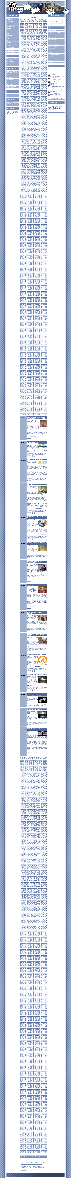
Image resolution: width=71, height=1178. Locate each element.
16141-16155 (44, 313)
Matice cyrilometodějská (54, 44)
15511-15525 (30, 301)
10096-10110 (23, 194)
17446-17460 (37, 340)
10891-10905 (30, 209)
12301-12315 (44, 237)
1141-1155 (23, 35)
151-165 (35, 20)
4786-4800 (23, 99)
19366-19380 (37, 378)
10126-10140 (37, 194)
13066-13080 (37, 252)
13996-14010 (23, 271)
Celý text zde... (43, 433)
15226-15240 (37, 295)
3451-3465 (29, 75)
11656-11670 (23, 225)
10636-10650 (23, 204)
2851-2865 (32, 64)
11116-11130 (23, 214)
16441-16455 (44, 319)
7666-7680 (40, 149)
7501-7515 (29, 147)
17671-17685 (30, 344)
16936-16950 (23, 330)
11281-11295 (44, 216)
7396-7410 (40, 145)
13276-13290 (23, 257)
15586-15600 (37, 303)
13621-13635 (44, 263)
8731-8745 (34, 169)
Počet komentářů (37, 436)
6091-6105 (32, 122)
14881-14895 (44, 288)
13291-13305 (30, 257)
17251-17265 (30, 336)
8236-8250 (26, 160)
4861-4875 (26, 100)
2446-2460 (32, 57)
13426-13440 (37, 260)
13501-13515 (44, 261)
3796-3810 (32, 81)
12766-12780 (37, 246)
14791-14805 (30, 287)
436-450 (40, 24)
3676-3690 (38, 79)
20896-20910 (23, 409)
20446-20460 (37, 400)
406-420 (31, 24)
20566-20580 (37, 402)
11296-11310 (23, 218)
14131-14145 (30, 274)
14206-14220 (37, 275)
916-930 (22, 31)
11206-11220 (37, 215)
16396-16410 (23, 319)
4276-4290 (34, 90)
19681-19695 (44, 384)
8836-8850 (23, 171)
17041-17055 (44, 331)
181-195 (44, 20)
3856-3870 (29, 82)
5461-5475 (23, 111)
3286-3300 (43, 72)
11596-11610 (23, 224)
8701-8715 (23, 169)
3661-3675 (32, 79)
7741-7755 (43, 151)
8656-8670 (32, 167)
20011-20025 (30, 391)
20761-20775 (44, 405)
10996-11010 (23, 212)
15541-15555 (44, 301)
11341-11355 (44, 218)
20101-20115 (44, 392)
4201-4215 (32, 88)
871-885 (36, 30)
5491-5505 (34, 111)
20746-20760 (37, 405)
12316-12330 (23, 238)
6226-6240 (32, 124)
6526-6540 (43, 129)
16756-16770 (23, 327)
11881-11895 (44, 228)
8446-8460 (29, 164)
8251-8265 (32, 160)
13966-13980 (37, 270)
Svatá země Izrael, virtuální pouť (55, 42)
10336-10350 (23, 198)
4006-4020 (34, 85)
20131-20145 (30, 394)
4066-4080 (32, 86)
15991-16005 (30, 311)
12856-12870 (23, 249)
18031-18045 (30, 352)
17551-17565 (30, 342)
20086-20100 (37, 392)
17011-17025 (30, 331)
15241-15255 (44, 295)
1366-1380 (32, 38)
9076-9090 (38, 175)
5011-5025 (32, 103)
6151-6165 (29, 123)
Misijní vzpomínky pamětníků (34, 709)
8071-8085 (40, 157)
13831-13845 (30, 268)
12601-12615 (44, 243)
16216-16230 (23, 316)
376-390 (22, 24)
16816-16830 (23, 328)
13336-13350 (23, 258)
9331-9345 (32, 179)
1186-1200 (40, 35)
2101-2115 (29, 51)
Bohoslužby (9, 22)
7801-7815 (40, 152)
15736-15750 (23, 306)
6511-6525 (38, 129)
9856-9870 (26, 189)
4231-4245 (43, 88)
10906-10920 (37, 209)
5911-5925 (40, 118)
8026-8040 (23, 157)
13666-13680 (37, 264)
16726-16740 (37, 325)
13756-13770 (23, 267)
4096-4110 (43, 86)
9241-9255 (23, 178)
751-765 (26, 29)
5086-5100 (34, 104)
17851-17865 (30, 348)
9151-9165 (40, 176)
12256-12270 (23, 237)
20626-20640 (37, 403)
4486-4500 (38, 93)
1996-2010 (40, 49)
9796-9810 (29, 188)
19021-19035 (44, 371)
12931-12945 (30, 250)
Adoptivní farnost (10, 26)
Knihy (8, 40)
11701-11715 (44, 225)
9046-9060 (26, 175)
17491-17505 (30, 341)
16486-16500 (37, 321)
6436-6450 (34, 128)
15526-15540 (37, 301)
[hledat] (56, 21)
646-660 (22, 27)
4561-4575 (40, 94)
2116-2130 (34, 51)
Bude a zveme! (10, 21)
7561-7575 (26, 148)
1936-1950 (43, 48)
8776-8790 (26, 170)
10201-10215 (44, 195)
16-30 (25, 19)
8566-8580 (23, 166)
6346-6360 (26, 127)
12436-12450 (23, 240)
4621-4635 (38, 96)
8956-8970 (43, 172)
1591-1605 (40, 42)
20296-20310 (23, 397)
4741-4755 (32, 98)
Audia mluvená (10, 84)
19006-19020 (37, 371)
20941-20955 (44, 409)
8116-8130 (32, 158)
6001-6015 (23, 121)
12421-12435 (44, 239)
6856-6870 (40, 135)
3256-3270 (32, 72)
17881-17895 (44, 348)
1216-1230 (26, 36)
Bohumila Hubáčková (34, 668)
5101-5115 (40, 104)
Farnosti (8, 24)
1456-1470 (40, 39)
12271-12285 (30, 237)
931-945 (26, 31)
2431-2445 (26, 57)
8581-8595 (29, 166)
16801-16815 (44, 327)
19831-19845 (30, 388)
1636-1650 (32, 43)
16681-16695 (44, 324)
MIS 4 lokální (9, 81)
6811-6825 (23, 135)
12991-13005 (30, 251)
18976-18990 (23, 371)
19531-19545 (30, 382)
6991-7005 (40, 137)
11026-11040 (37, 212)
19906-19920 (37, 389)
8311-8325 (29, 161)
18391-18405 (30, 359)
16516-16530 (23, 322)
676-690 (31, 27)
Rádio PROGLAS (52, 37)
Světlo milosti (30, 484)
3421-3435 (43, 74)
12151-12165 (30, 234)
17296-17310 (23, 337)
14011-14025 (30, 271)
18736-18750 (23, 366)
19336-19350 (23, 378)
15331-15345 (30, 298)
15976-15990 (23, 311)
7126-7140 (40, 140)
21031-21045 (30, 411)
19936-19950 (23, 390)
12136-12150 (23, 234)
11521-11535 (44, 221)
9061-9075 (32, 175)
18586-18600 (37, 362)
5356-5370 (34, 109)
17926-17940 (37, 349)
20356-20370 (23, 398)
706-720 (40, 27)
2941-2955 (40, 66)
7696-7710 (26, 151)
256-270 (40, 21)
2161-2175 (26, 53)
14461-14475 (44, 280)
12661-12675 (44, 244)
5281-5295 (32, 108)
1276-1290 (23, 37)
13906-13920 (37, 269)
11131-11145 (30, 214)
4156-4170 (40, 87)
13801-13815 (44, 267)
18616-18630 (23, 364)
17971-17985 (30, 350)
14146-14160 (37, 274)
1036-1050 (35, 32)
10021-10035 (40, 191)
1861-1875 (40, 47)
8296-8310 (23, 161)
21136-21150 (23, 414)
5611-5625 (29, 114)
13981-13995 (44, 270)
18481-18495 (44, 360)
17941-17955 (44, 349)
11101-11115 (44, 213)
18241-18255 (44, 355)
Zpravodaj (9, 28)
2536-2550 (40, 59)
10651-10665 (30, 204)
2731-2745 (38, 62)
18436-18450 (23, 360)
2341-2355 (43, 55)
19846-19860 (37, 388)
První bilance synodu (32, 442)
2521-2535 (34, 59)
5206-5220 (29, 106)
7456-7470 (38, 146)
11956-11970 (23, 231)
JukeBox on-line (52, 48)
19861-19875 (44, 388)
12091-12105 (30, 233)
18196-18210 (23, 355)
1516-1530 (38, 41)
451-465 (45, 24)
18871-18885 (30, 368)
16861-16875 (44, 328)
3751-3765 (40, 80)
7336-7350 (43, 143)
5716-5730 (43, 115)
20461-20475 (44, 400)
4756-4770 (38, 98)
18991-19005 (30, 371)
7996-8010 (38, 155)
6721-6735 (40, 133)
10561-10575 (44, 202)
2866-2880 (38, 64)
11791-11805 (30, 227)
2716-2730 (32, 62)
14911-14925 (30, 289)
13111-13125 (30, 254)
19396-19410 (23, 379)
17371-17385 (30, 338)
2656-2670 (34, 61)
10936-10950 (23, 210)
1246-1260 (38, 36)
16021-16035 (44, 311)
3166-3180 (23, 70)
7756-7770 (23, 152)
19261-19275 (44, 376)
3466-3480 (34, 75)
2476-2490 (43, 57)
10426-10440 (37, 200)
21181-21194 (44, 414)
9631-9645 (43, 184)
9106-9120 (23, 176)
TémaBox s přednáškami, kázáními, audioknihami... (56, 50)
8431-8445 (23, 164)
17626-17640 (37, 343)
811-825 (45, 29)
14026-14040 (37, 271)
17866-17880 (37, 348)
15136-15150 (23, 294)
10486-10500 (37, 201)
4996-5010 (26, 103)
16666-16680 (37, 324)
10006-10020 (33, 191)
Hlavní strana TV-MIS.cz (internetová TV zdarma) (12, 72)
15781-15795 (44, 306)
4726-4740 (26, 98)
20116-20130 (23, 394)
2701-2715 (26, 62)
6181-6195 (40, 123)
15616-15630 (23, 304)
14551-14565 (30, 282)
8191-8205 (34, 159)
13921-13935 (44, 269)
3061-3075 (34, 68)
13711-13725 (30, 266)
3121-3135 (32, 69)
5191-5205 (23, 106)
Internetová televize (53, 39)
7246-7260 (34, 142)
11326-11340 (37, 218)
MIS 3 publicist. (10, 79)
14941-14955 (44, 289)
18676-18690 (23, 365)
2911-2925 (29, 66)
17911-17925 (30, 349)
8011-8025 (43, 155)
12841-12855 (44, 248)
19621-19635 (44, 383)
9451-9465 (26, 182)
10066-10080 (35, 193)
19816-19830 (23, 388)
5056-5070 (23, 104)
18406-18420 (37, 359)
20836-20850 (23, 408)
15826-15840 (37, 307)
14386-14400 (37, 279)
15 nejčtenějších (10, 52)
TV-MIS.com (40, 1)
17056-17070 (23, 333)
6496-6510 (32, 129)
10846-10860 (37, 208)
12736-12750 (23, 246)
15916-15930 (23, 310)
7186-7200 (38, 141)
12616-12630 (23, 244)
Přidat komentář (36, 705)
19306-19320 (37, 377)
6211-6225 (26, 124)
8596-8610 (34, 166)
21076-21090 (23, 413)
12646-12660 (37, 244)
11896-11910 (23, 230)
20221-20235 (44, 395)
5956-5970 (32, 120)
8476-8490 (40, 164)
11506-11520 (37, 221)
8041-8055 (29, 157)
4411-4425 (34, 92)
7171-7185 (32, 141)
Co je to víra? (30, 585)
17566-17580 (37, 342)
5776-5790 (40, 116)
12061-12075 (44, 232)
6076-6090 (26, 122)
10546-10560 (37, 202)
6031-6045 (34, 121)
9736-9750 (32, 187)
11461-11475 (44, 220)
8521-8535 (32, 165)
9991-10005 (26, 191)
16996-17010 (23, 331)
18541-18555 (44, 361)
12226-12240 (37, 236)
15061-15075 (44, 292)
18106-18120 (37, 353)
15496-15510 (23, 301)
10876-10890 (23, 209)
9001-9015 (34, 173)
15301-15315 (44, 297)
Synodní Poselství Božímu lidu (34, 459)
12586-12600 (37, 243)
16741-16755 (44, 325)
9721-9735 (26, 187)
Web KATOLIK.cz (52, 34)
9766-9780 (43, 187)
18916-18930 (23, 370)
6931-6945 (43, 136)
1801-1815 (43, 45)
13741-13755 (44, 266)
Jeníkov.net (51, 52)
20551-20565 (30, 402)
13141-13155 (44, 254)
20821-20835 (44, 407)
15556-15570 (23, 303)
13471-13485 (30, 261)
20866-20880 (37, 408)
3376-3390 (26, 74)
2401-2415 (40, 56)
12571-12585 (30, 243)
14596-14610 (23, 283)
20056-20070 (23, 392)
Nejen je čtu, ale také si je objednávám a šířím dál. (53, 94)
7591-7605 (38, 148)
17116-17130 (23, 334)
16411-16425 (30, 319)
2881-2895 (43, 64)
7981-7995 (32, 155)
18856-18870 (23, 368)
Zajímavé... (9, 42)
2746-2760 (43, 62)
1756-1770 (26, 45)
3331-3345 (34, 73)
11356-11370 (23, 219)
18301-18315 (44, 356)
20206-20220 (37, 395)
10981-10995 (44, 210)
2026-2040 (26, 50)
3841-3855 (23, 82)
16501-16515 (44, 321)
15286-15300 (37, 297)
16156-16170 (23, 315)
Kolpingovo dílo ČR (53, 56)
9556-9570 (40, 183)
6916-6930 (38, 136)
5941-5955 (26, 120)
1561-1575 (29, 42)
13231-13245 (30, 256)
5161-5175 (38, 105)
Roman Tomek (33, 453)
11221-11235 (44, 215)
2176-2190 (32, 53)
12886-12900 (37, 249)
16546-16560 (37, 322)
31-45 (28, 19)
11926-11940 (37, 230)
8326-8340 (34, 161)
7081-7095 (23, 140)
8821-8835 (43, 170)
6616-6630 (26, 131)
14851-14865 (30, 288)
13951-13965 (30, 270)
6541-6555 (23, 130)
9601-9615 (32, 184)
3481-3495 (40, 75)
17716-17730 (23, 346)
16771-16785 (30, 327)
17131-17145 (30, 334)
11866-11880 (37, 228)
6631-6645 (32, 131)
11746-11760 (37, 226)
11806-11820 (37, 227)
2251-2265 (34, 54)
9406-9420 (34, 181)
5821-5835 (32, 117)
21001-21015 (44, 410)
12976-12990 (23, 251)
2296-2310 (26, 55)
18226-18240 (37, 355)
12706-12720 (37, 245)
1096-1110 (32, 33)
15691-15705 (30, 305)
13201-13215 (44, 255)
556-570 (22, 26)
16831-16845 (30, 328)
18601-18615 (44, 362)
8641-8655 (26, 167)
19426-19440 (37, 379)
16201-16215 (44, 315)
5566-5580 (38, 112)
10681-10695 (44, 204)
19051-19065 (30, 372)
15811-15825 (30, 307)
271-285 (45, 21)
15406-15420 (37, 299)
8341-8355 (40, 161)
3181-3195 (29, 70)
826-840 (22, 30)
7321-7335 (38, 143)
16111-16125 (30, 313)
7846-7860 (32, 153)
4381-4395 (23, 92)
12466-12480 (37, 240)
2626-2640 (23, 61)
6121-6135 (43, 122)
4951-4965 (34, 102)
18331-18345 (30, 358)
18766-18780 (37, 366)
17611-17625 (30, 343)
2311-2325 (32, 55)
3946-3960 (38, 84)
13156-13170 (23, 255)
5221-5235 (34, 106)
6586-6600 (40, 130)
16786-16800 (37, 327)
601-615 (36, 26)
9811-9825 (34, 188)
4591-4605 (26, 96)
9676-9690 (34, 185)
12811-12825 (30, 248)
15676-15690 (23, 305)
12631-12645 (30, 244)
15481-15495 (44, 300)
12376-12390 (23, 239)
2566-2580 (26, 60)
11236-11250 (23, 216)
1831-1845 (29, 47)
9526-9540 (29, 183)
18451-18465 (30, 360)
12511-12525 (30, 242)
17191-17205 (30, 335)
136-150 (30, 20)
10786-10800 (37, 207)
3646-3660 (26, 79)
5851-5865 (43, 117)
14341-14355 (44, 277)
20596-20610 (23, 403)
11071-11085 (30, 213)
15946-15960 (37, 310)
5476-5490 (29, 111)
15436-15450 (23, 300)
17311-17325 (30, 337)
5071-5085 (29, 104)
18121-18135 (44, 353)
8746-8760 (40, 169)
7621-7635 (23, 149)
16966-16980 (37, 330)
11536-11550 (23, 222)
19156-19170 (23, 374)
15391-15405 (30, 299)
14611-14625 (30, 283)
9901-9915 (43, 189)
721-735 (45, 27)
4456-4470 (26, 93)
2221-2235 (23, 54)
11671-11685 (30, 225)
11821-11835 (44, 227)
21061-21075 (44, 411)
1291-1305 (29, 37)
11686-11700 (37, 225)
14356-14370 (23, 279)
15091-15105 (30, 293)
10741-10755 (44, 206)
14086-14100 (37, 273)
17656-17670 (23, 344)
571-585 (26, 26)
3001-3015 (38, 67)
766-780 (31, 29)
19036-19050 (23, 372)
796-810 (40, 29)
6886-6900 (26, 136)
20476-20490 (23, 401)
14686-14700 (37, 285)
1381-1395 (38, 38)
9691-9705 (40, 185)
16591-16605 (30, 323)
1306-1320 (34, 37)
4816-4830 (34, 99)
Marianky (9, 38)
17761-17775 (44, 346)
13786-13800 (37, 267)
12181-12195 (44, 234)
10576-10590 (23, 203)
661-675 (26, 27)
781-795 (36, 29)
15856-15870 (23, 309)
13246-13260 (37, 256)
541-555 (45, 25)
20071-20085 (30, 392)
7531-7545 (40, 147)
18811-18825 (30, 367)
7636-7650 (29, 149)
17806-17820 (37, 347)
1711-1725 (34, 44)
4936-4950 (29, 102)
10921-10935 (44, 209)
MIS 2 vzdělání (10, 77)
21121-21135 (44, 413)
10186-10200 (37, 195)
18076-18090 (23, 353)
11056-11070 (23, 213)
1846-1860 (34, 47)
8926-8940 (32, 172)
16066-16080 (37, 312)
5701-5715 (38, 115)
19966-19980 (37, 390)
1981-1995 (34, 49)
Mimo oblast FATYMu (11, 44)
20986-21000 (37, 410)
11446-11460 (37, 220)
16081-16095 (44, 312)
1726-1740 (40, 44)
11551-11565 (30, 222)
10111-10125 (30, 194)
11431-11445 (30, 220)
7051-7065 (38, 139)
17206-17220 (37, 335)
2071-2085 (43, 50)
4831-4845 (40, 99)
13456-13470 (23, 261)
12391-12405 (30, 239)
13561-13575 (44, 262)
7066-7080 (43, 139)
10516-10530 (23, 202)
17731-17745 (30, 346)
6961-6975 (29, 137)
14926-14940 (37, 289)
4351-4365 (38, 91)
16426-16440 (37, 319)
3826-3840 (43, 81)
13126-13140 (37, 254)
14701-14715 (44, 285)
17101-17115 (44, 333)
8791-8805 (32, 170)
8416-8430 (43, 163)
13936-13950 (23, 270)
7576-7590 (32, 148)
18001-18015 (44, 350)
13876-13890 (23, 269)
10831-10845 (30, 208)
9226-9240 (43, 177)
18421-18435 (44, 359)
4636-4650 (43, 96)
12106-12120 (37, 233)
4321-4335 (26, 91)
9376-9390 (23, 181)
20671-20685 (30, 404)
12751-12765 (30, 246)
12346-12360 (37, 238)
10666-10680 (37, 204)
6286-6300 (29, 126)
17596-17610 (23, 343)
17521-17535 (44, 341)
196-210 (22, 21)
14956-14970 (23, 291)
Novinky (8, 74)
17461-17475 (44, 340)
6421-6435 (29, 128)
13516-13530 (23, 262)
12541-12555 (44, 242)
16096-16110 (23, 313)
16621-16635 (44, 323)
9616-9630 (38, 184)
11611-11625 (30, 224)
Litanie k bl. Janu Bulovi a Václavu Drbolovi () (31, 1166)
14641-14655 (44, 283)
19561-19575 (44, 382)
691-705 (36, 27)
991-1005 (45, 31)
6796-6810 (43, 134)
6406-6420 (23, 128)
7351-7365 (23, 145)
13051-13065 (30, 252)
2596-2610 (38, 60)
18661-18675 (44, 364)
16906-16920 (37, 329)
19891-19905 (30, 389)
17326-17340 (37, 337)
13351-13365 (30, 258)
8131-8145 (38, 158)
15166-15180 (37, 294)
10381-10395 (44, 198)
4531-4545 (29, 94)
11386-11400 (37, 219)
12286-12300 (37, 237)
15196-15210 (23, 295)
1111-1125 (38, 33)
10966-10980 (37, 210)
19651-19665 (30, 384)
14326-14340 (37, 277)
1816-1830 (23, 47)
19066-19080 (37, 372)
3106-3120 (26, 69)
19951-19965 (30, 390)
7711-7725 (32, 151)
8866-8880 (34, 171)
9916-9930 (23, 190)
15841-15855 (44, 307)
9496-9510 (43, 182)
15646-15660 (37, 304)
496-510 (31, 25)
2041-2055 (32, 50)
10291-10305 (30, 197)
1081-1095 (26, 33)
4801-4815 (29, 99)
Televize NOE (51, 35)
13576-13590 (23, 263)
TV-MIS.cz (49, 1)
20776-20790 (23, 407)
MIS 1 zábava (9, 75)
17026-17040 (37, 331)
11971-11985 (30, 231)
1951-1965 (23, 49)
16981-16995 (44, 330)
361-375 (45, 23)
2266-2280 (40, 54)
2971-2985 (26, 67)
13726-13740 (37, 266)
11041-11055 (44, 212)
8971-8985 (23, 173)
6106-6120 (38, 122)
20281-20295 (44, 396)
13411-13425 (30, 260)
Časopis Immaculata (53, 46)
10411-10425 (30, 200)
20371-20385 (30, 398)
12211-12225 (30, 236)
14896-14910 (23, 289)
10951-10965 (30, 210)
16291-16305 (30, 317)
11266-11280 (37, 216)
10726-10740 (37, 206)
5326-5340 (23, 109)
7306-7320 (32, 143)
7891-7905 (23, 154)
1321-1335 (40, 37)
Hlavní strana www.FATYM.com (10, 19)
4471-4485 (32, 93)
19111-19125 (30, 373)
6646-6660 (38, 131)
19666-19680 (37, 384)
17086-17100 (37, 333)
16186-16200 (37, 315)
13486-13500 (37, 261)
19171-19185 (30, 374)
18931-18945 (30, 370)
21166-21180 (37, 414)
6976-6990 (34, 137)
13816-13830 (23, 268)
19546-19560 (37, 382)
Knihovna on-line (10, 61)
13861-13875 (44, 268)
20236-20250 (23, 396)
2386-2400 (34, 56)
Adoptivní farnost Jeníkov (54, 54)
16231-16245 (30, 316)
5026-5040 (38, 103)
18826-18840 (37, 367)
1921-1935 (38, 48)
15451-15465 (30, 300)
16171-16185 (30, 315)
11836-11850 (23, 228)
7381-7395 (34, 145)
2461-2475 (38, 57)
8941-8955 (38, 172)
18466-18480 (37, 360)
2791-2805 (34, 63)
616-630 (40, 26)
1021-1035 (29, 32)
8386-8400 (32, 163)
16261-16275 (44, 316)
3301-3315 (23, 73)
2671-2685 (40, 61)
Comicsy (8, 63)
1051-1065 (40, 32)
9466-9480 (32, 182)
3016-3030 (43, 67)
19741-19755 (44, 385)
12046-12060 (37, 232)
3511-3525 (26, 76)
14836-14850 (23, 288)
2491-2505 (23, 59)
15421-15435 (44, 299)
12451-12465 (30, 240)
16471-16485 (30, 321)
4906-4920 (43, 100)
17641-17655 (44, 343)
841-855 (26, 30)
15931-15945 (30, 310)
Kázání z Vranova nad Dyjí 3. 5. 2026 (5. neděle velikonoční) (34, 1162)
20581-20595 (44, 402)
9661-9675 (29, 185)
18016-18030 (23, 352)
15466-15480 (37, 300)
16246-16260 (37, 316)
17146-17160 (37, 334)
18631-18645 (30, 364)
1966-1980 (29, 49)
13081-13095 (44, 252)
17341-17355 (44, 337)
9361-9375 (43, 179)
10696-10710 (23, 206)
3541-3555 (38, 76)
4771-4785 (43, 98)
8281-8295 (43, 160)
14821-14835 (44, 287)
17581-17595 (44, 342)
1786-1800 (38, 45)
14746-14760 (37, 286)
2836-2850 (26, 64)
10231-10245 (30, 196)
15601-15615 (44, 303)
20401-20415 (44, 398)
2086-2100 (23, 51)
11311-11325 (30, 218)
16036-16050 (23, 312)
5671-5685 (26, 115)
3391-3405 (32, 74)
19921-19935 (44, 389)
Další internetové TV (53, 41)
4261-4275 (29, 90)
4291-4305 (40, 90)
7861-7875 (38, 153)
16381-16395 (44, 318)
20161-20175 (44, 394)
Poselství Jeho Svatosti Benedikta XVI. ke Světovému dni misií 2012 (36, 694)
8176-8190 (29, 159)
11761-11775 (44, 226)
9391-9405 (29, 181)
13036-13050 (23, 252)
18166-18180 (37, 354)
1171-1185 (34, 35)
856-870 (31, 30)
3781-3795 (26, 81)
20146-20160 (37, 394)
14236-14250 (23, 276)
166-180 (39, 20)
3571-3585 (23, 78)
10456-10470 (23, 201)
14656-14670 (23, 285)
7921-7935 (34, 154)
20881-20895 (44, 408)
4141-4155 (34, 87)
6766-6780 (32, 134)
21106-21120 (37, 413)
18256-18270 (23, 356)
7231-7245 (29, 142)
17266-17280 (37, 336)
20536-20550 (23, 402)
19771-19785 (30, 386)
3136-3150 (38, 69)
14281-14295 (44, 276)
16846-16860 (37, 328)
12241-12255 (44, 236)
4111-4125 (23, 87)
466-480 (22, 25)
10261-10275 (44, 196)
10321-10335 (44, 197)
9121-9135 (29, 176)
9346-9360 (38, 179)
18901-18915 (44, 368)
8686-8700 (43, 167)
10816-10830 (23, 208)
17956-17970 (23, 350)
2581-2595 (32, 60)
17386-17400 (37, 338)
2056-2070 (38, 50)
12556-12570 (23, 243)
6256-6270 (43, 124)
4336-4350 (32, 91)
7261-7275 (40, 142)
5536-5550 (26, 112)
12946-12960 (37, 250)
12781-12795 (44, 246)
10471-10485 (30, 201)
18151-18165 (30, 354)
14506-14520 (37, 281)
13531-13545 (30, 262)
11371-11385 (30, 219)
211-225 (26, 21)
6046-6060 (40, 121)
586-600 (31, 26)
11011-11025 (30, 212)
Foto (8, 31)
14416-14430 (23, 280)
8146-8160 (43, 158)
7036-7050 (32, 139)
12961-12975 (44, 250)
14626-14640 (37, 283)
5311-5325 (43, 108)
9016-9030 (40, 173)
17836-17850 (23, 348)
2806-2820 (40, 63)
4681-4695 (34, 97)
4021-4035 (40, 85)
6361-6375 (32, 127)
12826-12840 (37, 248)
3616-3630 (40, 78)
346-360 (40, 23)
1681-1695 (23, 44)
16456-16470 (23, 321)
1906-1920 (32, 48)
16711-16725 (30, 325)
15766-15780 (37, 306)
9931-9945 (29, 190)
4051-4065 (26, 86)
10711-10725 (30, 206)
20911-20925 (30, 409)
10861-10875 (44, 208)
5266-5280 (26, 108)
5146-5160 (32, 105)
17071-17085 (30, 333)
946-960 (31, 31)
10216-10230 (23, 196)
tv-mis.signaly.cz (15, 112)
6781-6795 (38, 134)
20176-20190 (23, 395)
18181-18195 (44, 354)
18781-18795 (44, 366)
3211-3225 (40, 70)
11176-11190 (23, 215)
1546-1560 (23, 42)
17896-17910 (23, 349)
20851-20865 (30, 408)
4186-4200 (26, 88)
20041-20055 (44, 391)
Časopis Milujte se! (53, 30)
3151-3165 (43, 69)
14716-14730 (23, 286)
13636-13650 (23, 264)
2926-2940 (34, 66)
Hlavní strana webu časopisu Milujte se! (13, 103)
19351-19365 (30, 378)
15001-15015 (44, 291)
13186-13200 (37, 255)
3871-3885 (34, 82)
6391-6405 (43, 127)
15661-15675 (44, 304)
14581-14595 (44, 282)
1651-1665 (38, 43)
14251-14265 (30, 276)
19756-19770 (23, 386)
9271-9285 (34, 178)
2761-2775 (23, 63)
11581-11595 (44, 222)
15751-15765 (30, 306)
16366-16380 (37, 318)
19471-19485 (30, 380)
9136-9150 (34, 176)
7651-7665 (34, 149)
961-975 (36, 31)
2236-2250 (29, 54)
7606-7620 (43, 148)
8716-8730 (29, 169)
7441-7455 (32, 146)
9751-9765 (38, 187)
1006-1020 (23, 32)
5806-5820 (26, 117)
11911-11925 (30, 230)
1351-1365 (26, 38)
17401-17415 (44, 338)
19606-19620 (37, 383)
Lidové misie (9, 35)
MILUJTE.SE (57, 1)
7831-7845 (26, 153)
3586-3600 (29, 78)
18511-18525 (30, 361)
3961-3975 (43, 84)
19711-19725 (30, 385)
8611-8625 (40, 166)
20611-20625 (30, 403)
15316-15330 (23, 298)
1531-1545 (43, 41)
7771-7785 (29, 152)
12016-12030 (23, 232)
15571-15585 (30, 303)
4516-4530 (23, 94)
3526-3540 (32, 76)
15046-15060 (37, 292)
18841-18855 (44, 367)
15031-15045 (30, 292)
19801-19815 (44, 386)
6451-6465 (40, 128)
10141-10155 (44, 194)
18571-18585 (30, 362)
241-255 (36, 21)
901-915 (45, 30)
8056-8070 (34, 157)
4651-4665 (23, 97)
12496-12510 (23, 242)
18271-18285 (30, 356)
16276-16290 (23, 317)
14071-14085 (30, 273)
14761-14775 (44, 286)
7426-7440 (26, 146)
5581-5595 (43, 112)
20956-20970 (23, 410)
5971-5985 (38, 120)
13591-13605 (30, 263)
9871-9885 (32, 189)
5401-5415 (26, 110)
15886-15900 (37, 309)
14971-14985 (30, 291)
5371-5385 (40, 109)
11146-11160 (37, 214)
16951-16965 (30, 330)
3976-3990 (23, 85)
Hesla (8, 33)
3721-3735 (29, 80)
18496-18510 (23, 361)
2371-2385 (29, 56)
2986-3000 (32, 67)
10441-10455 (44, 200)
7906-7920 (29, 154)
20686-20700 (37, 404)
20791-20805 (30, 407)
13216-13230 (23, 256)
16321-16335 (44, 317)
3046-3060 (29, 68)
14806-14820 (37, 287)
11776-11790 (23, 227)
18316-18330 (23, 358)
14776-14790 (23, 287)
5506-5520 (40, 111)
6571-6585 (34, 130)
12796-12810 (23, 248)
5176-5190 (43, 105)
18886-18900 (37, 368)
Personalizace (10, 50)
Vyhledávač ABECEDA (53, 60)
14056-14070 (23, 273)
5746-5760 (29, 116)
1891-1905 (26, 48)
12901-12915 (44, 249)
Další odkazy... (52, 62)
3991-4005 (29, 85)
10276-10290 (23, 197)
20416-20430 (23, 400)
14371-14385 (30, 279)
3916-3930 (26, 84)
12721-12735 (44, 245)
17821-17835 (44, 347)
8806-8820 (38, 170)
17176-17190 (23, 335)
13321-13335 (44, 257)
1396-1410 (43, 38)
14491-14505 (30, 281)
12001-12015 (44, 231)
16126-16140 (37, 313)
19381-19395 (44, 378)
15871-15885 (30, 309)
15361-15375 (44, 298)
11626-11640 (37, 224)
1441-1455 (34, 39)
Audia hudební (10, 82)
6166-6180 (34, 123)
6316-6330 (40, 126)
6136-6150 (23, 123)
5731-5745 (23, 116)
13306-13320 (37, 257)
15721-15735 (44, 305)
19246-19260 (37, 376)
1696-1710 (29, 44)
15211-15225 (30, 295)
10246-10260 (37, 196)
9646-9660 (23, 185)
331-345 (36, 23)
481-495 (26, 25)
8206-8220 (40, 159)
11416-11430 (23, 220)
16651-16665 (30, 324)
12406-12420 (37, 239)
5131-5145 (26, 105)
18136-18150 (23, 354)
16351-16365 (30, 318)
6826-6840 (29, 135)
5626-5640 (34, 114)
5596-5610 (23, 114)
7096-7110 (29, 140)
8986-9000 (29, 173)
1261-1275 (43, 36)
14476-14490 (23, 281)
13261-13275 (44, 256)
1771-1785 (32, 45)
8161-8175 (23, 159)
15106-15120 (37, 293)
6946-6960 (23, 137)
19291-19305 (30, 377)
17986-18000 (37, 350)
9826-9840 (40, 188)
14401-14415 (44, 279)
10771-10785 (30, 207)
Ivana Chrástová (33, 687)
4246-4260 (23, 90)
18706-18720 (37, 365)
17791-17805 (30, 347)
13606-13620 (37, 263)
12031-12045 (30, 232)
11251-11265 (30, 216)
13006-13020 (37, 251)
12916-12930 (23, 250)
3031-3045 (23, 68)
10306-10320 (37, 197)
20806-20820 (37, 407)
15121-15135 (44, 293)
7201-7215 (43, 141)
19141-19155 (44, 373)
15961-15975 (44, 310)
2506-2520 (29, 59)
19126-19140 (37, 373)
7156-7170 (26, 141)
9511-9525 (23, 183)
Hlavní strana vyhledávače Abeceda (12, 95)
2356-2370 (23, 56)
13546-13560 (37, 262)
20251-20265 (30, 396)
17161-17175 (44, 334)
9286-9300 (40, 178)
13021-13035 (44, 251)
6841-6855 (34, 135)
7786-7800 (34, 152)
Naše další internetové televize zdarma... (11, 87)
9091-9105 (43, 175)
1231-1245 (32, 36)
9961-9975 (40, 190)
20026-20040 (37, 391)
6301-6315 (34, 126)
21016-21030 (23, 411)
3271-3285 (38, 72)
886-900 (40, 30)
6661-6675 (43, 131)
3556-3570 (43, 76)
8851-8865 (29, 171)
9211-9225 (38, 177)
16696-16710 (23, 325)
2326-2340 (38, 55)
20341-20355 (44, 397)
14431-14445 (30, 280)
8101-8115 (26, 158)
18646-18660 (37, 364)
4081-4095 (38, 86)
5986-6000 (43, 120)
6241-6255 (38, 124)
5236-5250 (40, 106)
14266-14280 (37, 276)
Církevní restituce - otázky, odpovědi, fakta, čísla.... (56, 58)
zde (15, 111)
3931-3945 (32, 84)
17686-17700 (37, 344)
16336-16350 (23, 318)
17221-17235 (44, 335)
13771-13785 (30, 267)
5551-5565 (32, 112)
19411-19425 (30, 379)
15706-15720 (37, 305)
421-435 (36, 24)
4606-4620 (32, 96)
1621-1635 (26, 43)
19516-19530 (23, 382)
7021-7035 (26, 139)
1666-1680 (43, 43)
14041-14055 (44, 271)
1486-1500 (26, 41)
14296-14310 (23, 277)
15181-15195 (44, 294)
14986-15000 (37, 291)
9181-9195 (26, 177)
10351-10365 (30, 198)
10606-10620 (37, 203)
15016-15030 (23, 292)
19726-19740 (37, 385)
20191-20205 (30, 395)
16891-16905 (30, 329)
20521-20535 (44, 401)
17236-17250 (23, 336)
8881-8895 (40, 171)
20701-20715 (44, 404)
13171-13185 (30, 255)
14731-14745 (30, 286)
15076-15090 (23, 293)
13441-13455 (44, 260)
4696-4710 (40, 97)
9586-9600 (26, 184)
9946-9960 (34, 190)
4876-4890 (32, 100)
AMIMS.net (32, 1)
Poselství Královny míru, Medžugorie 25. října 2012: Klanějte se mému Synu (37, 543)
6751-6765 (26, 134)
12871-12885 (30, 249)
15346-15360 (37, 298)
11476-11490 (23, 221)
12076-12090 (23, 233)
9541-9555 (34, 183)
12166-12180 (37, 234)
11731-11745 (30, 226)
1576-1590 (34, 42)
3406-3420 (38, 74)
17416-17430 (23, 340)
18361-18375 (44, 358)
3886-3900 (40, 82)
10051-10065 (28, 193)
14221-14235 (44, 275)
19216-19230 (23, 376)
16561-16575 (44, 322)
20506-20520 (37, 401)
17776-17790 (23, 347)
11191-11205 (30, 215)
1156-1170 (29, 35)
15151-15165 (30, 294)
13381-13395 (44, 258)
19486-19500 (37, 380)
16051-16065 (30, 312)
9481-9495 (38, 182)
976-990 (40, 31)
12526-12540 (37, 242)
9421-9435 (40, 181)
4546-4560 (34, 94)
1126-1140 (43, 33)
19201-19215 (44, 374)
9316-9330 (26, 179)
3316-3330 (29, 73)
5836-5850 (38, 117)
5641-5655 (40, 114)
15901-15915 (44, 309)
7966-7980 (26, 155)
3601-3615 (34, 78)
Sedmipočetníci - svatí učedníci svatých (37, 654)
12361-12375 (44, 238)
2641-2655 (29, 61)
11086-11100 (37, 213)
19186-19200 (37, 374)
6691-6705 (29, 133)
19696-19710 (23, 385)
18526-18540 (37, 361)
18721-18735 (44, 365)
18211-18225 (30, 355)
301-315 (26, 23)
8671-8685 (38, 167)
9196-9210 (32, 177)
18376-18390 (23, 359)
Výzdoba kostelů (10, 45)
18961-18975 (44, 370)
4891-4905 (38, 100)
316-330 (31, 23)
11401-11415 (44, 219)
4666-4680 (29, 97)
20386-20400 (37, 398)
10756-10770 (23, 207)
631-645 (45, 26)
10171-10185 (30, 195)
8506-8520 (26, 165)
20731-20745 (30, 405)
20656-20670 (23, 404)
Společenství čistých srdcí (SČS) (55, 32)
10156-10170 (23, 195)
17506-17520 (37, 341)
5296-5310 (38, 108)
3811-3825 (38, 81)
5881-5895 (29, 118)
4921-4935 (23, 102)
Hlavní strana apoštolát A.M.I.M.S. (12, 59)
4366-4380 (43, 91)
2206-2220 (43, 53)
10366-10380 (37, 198)
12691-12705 (30, 245)
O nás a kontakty (10, 47)
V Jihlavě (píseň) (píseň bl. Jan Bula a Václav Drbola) (32, 1167)
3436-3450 (23, 75)
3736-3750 (34, 80)
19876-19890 (23, 389)
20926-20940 (37, 409)
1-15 (22, 19)
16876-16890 (23, 329)
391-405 (26, 24)
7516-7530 (34, 147)
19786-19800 (37, 386)
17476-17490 (23, 341)
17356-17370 (23, 338)
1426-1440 (29, 39)
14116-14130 (23, 274)
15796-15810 (23, 307)
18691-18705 (30, 365)
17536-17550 (23, 342)
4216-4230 (38, 88)
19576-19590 (23, 383)
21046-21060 (37, 411)
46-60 (32, 19)
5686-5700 (32, 115)
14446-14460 (37, 280)
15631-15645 (30, 304)
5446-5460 (43, 110)
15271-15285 (30, 297)
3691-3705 (43, 79)
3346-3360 (40, 73)
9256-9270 (29, 178)
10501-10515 (44, 201)
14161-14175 (44, 274)
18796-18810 (23, 367)
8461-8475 (34, 164)
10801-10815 (44, 207)
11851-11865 (30, 228)
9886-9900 (38, 189)
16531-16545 (30, 322)
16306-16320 (37, 317)
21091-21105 (30, 413)
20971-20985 (30, 410)
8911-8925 (26, 172)
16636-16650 (23, 324)
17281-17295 (44, 336)
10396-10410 (23, 200)
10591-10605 (30, 203)
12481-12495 (44, 240)
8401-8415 (38, 163)
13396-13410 (23, 260)
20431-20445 (30, 400)
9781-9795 (23, 188)
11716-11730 (23, 226)
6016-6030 (29, 121)
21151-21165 (30, 414)
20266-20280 (37, 396)
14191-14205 (30, 275)
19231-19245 (30, 376)
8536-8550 (38, 165)
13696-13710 (23, 266)
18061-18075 (44, 352)
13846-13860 (37, 268)
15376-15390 (23, 299)
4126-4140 (29, 87)
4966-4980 (40, 102)
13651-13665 (30, 264)
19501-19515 (44, 380)
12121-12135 (44, 233)
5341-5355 (29, 109)
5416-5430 (32, 110)
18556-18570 (23, 362)
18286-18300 (37, 356)
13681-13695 (44, 264)
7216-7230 (23, 142)
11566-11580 (37, 222)
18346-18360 (37, 358)
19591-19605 (30, 383)
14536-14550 (23, 282)
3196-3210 (34, 70)
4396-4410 (29, 92)
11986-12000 (37, 231)
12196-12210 (23, 236)
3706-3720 (23, 80)
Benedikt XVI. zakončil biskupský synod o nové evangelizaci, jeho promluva (37, 418)
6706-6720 (34, 133)
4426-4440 (40, 92)
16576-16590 (23, 323)
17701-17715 (44, 344)
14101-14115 (44, 273)
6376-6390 (38, 127)
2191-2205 (38, 53)
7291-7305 (26, 143)
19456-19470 (23, 380)
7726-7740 (38, 151)
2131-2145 (40, 51)
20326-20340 (37, 397)
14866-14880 (37, 288)
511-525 (36, 25)
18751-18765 (30, 366)
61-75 (35, 19)
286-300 (22, 23)
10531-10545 (30, 202)
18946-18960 (37, 370)
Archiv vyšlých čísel (11, 104)
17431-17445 (30, 340)
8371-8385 (26, 163)
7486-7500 (23, 147)
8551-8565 (43, 165)
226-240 (31, 21)
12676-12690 (23, 245)
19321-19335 (44, 377)
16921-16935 (44, 329)
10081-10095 (42, 193)
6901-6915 (32, 136)
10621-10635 (44, 203)
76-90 (39, 19)
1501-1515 (32, 41)
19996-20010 (23, 391)
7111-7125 (34, 140)
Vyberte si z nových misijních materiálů (37, 674)
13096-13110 (23, 254)
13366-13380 (37, 258)
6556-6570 (29, 130)
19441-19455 (44, 379)
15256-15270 (23, 297)
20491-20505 (30, 401)
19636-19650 (23, 384)
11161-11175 (44, 214)
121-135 (25, 20)
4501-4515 (43, 93)
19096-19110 (23, 373)
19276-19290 (23, 377)
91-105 (42, 19)
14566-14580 (37, 282)
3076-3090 (40, 68)
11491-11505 (30, 221)
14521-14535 (44, 281)
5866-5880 (23, 118)
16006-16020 (37, 311)
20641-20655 (44, 403)
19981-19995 (44, 390)
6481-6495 (26, 129)
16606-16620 (37, 323)
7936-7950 (40, 154)
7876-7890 (43, 153)
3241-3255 (26, 72)
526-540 (40, 25)
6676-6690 (23, 133)
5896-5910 (34, 118)
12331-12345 (30, 238)
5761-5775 (34, 116)
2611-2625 (43, 60)
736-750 (22, 29)
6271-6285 (23, 126)
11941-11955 (44, 230)
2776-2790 (29, 63)
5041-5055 (43, 103)
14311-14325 (30, 277)
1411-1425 (23, 39)
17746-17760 (37, 346)
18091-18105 (30, 353)
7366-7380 (29, 145)
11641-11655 (44, 224)
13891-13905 (30, 269)
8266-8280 (38, 160)
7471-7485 (43, 146)
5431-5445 (38, 110)
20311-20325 (30, 397)
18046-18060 (37, 352)
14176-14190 (23, 275)
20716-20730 (23, 405)
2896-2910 (23, 66)
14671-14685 (30, 285)
